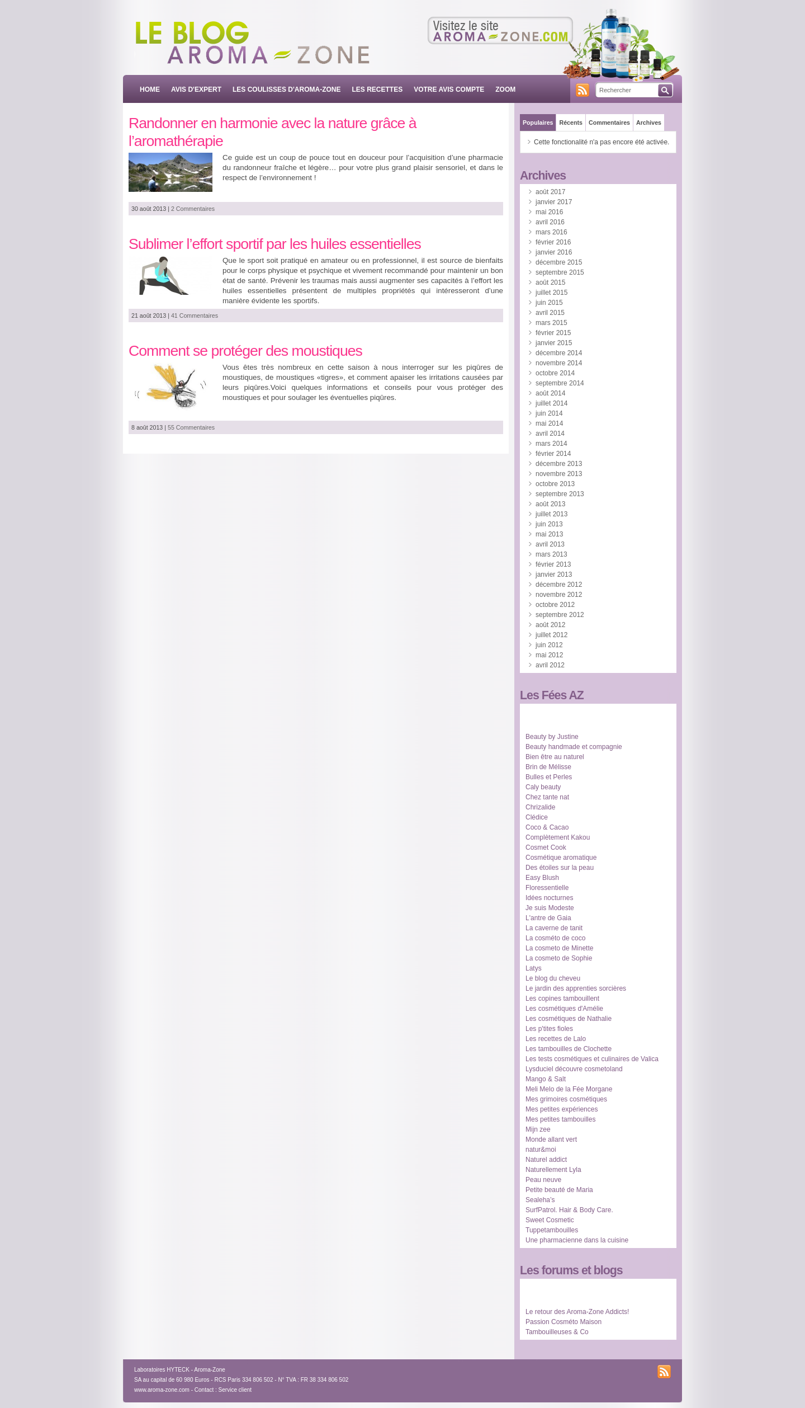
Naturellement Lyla (553, 1170)
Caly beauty (543, 787)
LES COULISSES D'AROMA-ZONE (287, 89)
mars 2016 (551, 232)
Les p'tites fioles (549, 1029)
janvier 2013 (554, 574)
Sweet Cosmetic (549, 1220)
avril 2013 (550, 544)
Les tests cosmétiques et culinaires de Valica (592, 1059)
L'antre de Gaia (548, 918)
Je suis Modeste (549, 908)
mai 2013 (549, 534)
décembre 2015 (559, 262)
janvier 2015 (554, 343)
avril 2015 (550, 313)
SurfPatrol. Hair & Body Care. (569, 1210)
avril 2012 (550, 665)
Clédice (536, 817)
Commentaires (609, 122)
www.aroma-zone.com (162, 1390)
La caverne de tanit (554, 928)
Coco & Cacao (547, 827)
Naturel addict (546, 1160)
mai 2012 (549, 655)
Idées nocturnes (549, 898)
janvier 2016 (554, 252)
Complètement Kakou (557, 837)
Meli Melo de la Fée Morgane (568, 1089)
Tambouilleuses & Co (557, 1332)
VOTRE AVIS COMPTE (449, 89)
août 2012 (550, 625)
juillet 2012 (551, 635)
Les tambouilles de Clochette (568, 1049)
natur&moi (540, 1149)
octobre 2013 (555, 484)
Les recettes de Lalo (555, 1039)
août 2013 (550, 504)
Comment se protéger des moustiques (245, 350)
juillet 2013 (551, 514)
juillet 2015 (551, 292)
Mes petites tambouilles (560, 1119)
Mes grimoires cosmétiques (566, 1099)
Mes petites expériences (561, 1109)
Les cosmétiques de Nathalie (568, 1019)
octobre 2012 (555, 605)
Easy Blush (542, 878)
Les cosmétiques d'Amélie (564, 1009)
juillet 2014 (551, 403)
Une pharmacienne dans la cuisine (576, 1240)
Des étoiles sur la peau (559, 868)
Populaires (538, 122)
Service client (235, 1390)
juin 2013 (549, 524)
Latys (533, 968)
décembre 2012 (559, 584)
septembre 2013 (560, 494)
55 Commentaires (191, 427)
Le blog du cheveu (552, 978)
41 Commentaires (194, 315)
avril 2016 (550, 222)
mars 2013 (551, 554)
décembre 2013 (559, 464)
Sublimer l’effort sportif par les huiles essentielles (275, 244)
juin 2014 (549, 413)
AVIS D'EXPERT (196, 89)
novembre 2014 (559, 363)
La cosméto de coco (555, 938)
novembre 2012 (559, 595)
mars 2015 (551, 323)
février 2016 (553, 242)
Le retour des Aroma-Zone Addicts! (577, 1312)
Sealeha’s (540, 1200)
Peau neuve (543, 1180)
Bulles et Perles (548, 777)
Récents (570, 122)
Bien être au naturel (554, 757)
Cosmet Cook (545, 847)
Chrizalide (540, 807)
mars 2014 (551, 444)
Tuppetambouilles (551, 1230)
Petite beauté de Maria (559, 1190)
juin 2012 (549, 645)
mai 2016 (549, 212)
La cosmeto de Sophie (558, 958)
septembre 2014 (560, 383)
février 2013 (553, 564)
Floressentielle (547, 888)
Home (150, 89)
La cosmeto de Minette (559, 948)
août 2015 (550, 282)
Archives (648, 122)
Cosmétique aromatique (560, 857)
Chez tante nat (547, 797)
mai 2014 (549, 423)
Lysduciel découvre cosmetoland (574, 1069)
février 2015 (553, 333)
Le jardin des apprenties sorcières (575, 988)
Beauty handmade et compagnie (573, 747)
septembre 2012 (560, 615)
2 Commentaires (193, 208)
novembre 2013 (559, 474)
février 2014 (553, 454)
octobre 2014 (555, 373)
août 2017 (550, 192)
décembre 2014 (559, 353)
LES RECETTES (377, 89)
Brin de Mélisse (548, 767)
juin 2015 (549, 303)
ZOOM (505, 89)
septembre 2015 (560, 272)
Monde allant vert (551, 1139)
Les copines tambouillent (562, 998)
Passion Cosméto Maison (563, 1322)
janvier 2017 (554, 202)
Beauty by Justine (552, 737)
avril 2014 (550, 433)
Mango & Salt (545, 1079)
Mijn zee (538, 1129)
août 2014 (550, 393)
